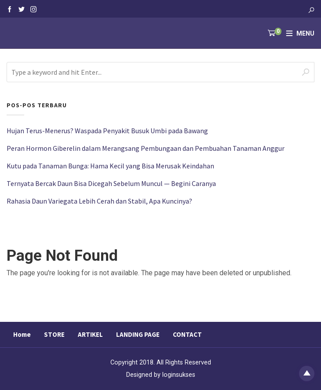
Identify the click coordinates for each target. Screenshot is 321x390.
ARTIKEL (90, 334)
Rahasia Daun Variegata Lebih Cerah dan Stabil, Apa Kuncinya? (99, 201)
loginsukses (178, 375)
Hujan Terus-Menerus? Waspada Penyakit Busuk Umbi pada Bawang (107, 130)
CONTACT (187, 334)
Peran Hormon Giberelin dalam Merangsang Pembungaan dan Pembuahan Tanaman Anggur (146, 148)
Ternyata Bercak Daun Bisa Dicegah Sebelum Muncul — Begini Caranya (111, 183)
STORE (54, 334)
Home (22, 334)
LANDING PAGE (138, 334)
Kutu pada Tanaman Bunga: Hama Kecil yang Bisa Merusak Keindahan (110, 165)
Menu (305, 33)
